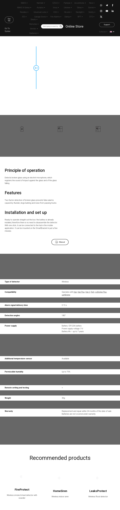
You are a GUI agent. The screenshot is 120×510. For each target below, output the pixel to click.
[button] (9, 19)
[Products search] (52, 26)
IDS (23, 17)
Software (102, 32)
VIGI (55, 12)
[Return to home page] (9, 8)
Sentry (91, 12)
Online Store (74, 26)
